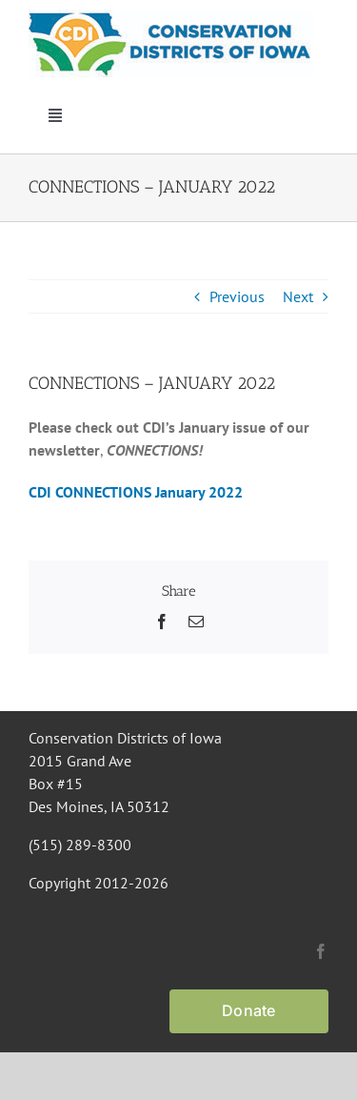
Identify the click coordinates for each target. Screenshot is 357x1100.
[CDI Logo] (171, 17)
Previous (237, 296)
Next (298, 296)
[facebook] (320, 951)
